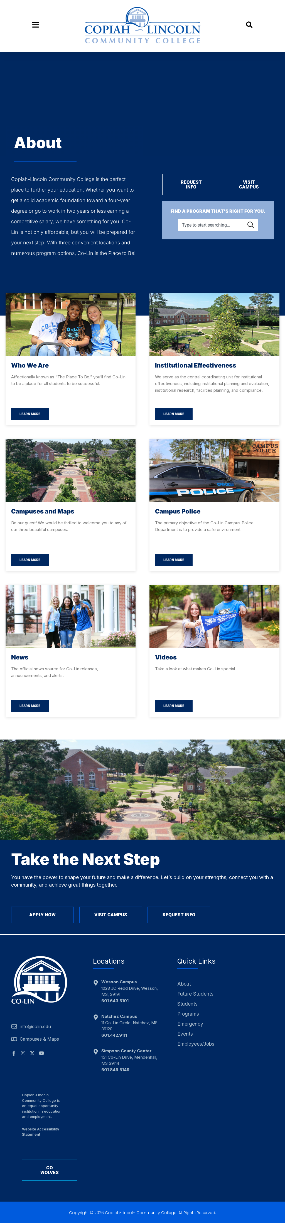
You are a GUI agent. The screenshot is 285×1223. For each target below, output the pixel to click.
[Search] (251, 224)
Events (185, 1034)
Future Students (195, 994)
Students (187, 1004)
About (184, 984)
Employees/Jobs (195, 1044)
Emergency (190, 1024)
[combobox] (211, 224)
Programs (188, 1014)
